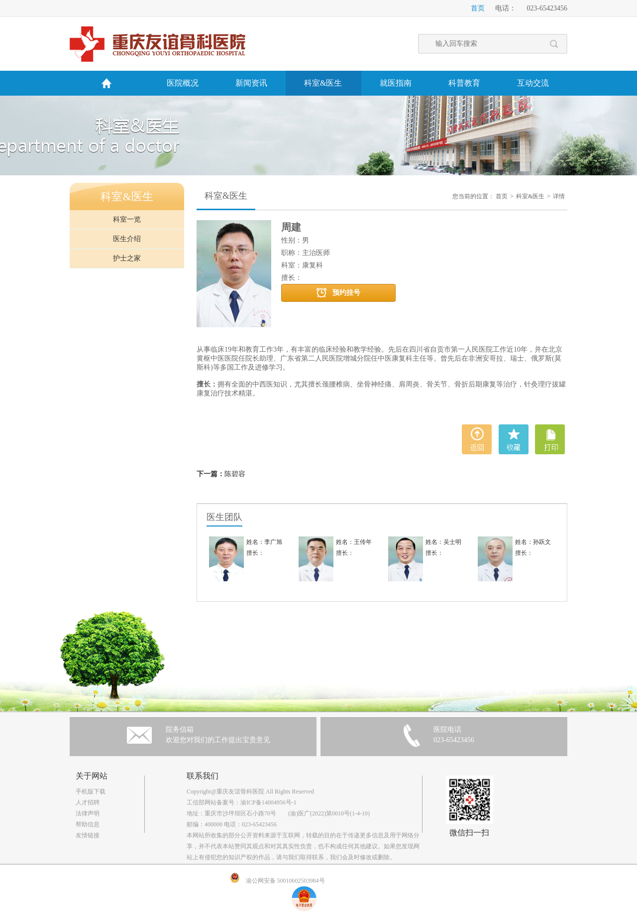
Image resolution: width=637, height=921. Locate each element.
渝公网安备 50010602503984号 (285, 880)
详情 (559, 196)
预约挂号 (346, 292)
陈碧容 (234, 474)
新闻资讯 (251, 83)
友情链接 (88, 835)
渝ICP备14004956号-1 (268, 802)
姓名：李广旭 (264, 541)
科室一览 (127, 219)
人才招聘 (88, 802)
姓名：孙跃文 (533, 541)
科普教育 (464, 83)
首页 (478, 8)
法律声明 (88, 813)
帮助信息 (88, 824)
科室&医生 (323, 83)
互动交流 (533, 83)
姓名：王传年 (354, 541)
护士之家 (127, 258)
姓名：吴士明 (443, 541)
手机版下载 (91, 791)
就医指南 (396, 83)
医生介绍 (127, 239)
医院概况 (183, 83)
